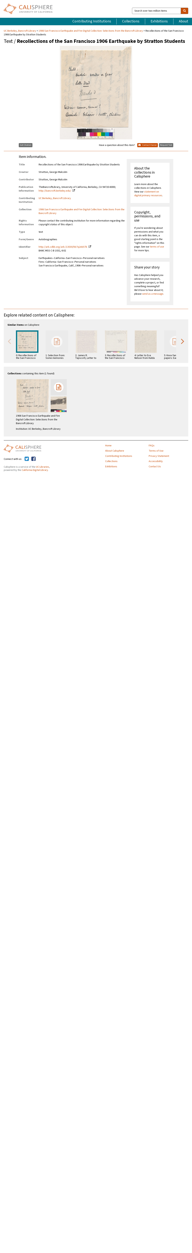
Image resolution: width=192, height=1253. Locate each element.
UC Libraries (42, 467)
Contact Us (155, 466)
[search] (184, 11)
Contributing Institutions (91, 21)
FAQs (151, 445)
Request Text (166, 145)
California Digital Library (35, 470)
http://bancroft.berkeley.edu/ (55, 191)
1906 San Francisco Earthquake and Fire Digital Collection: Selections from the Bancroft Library (91, 31)
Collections (130, 21)
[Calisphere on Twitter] (27, 459)
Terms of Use (156, 451)
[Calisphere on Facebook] (33, 459)
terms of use (157, 247)
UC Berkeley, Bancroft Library (20, 31)
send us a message (152, 294)
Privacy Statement (159, 456)
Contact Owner (147, 145)
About (183, 21)
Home (108, 445)
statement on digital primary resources (148, 193)
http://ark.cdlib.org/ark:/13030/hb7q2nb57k (63, 247)
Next (182, 341)
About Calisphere (114, 451)
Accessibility (156, 461)
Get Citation (25, 145)
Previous (9, 341)
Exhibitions (159, 21)
